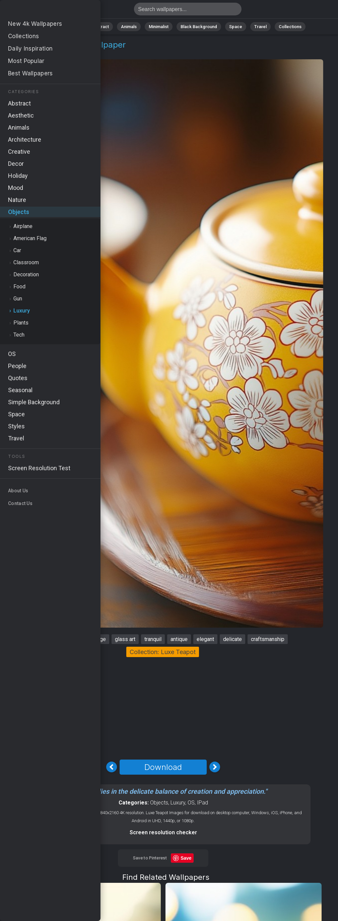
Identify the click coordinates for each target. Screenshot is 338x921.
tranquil (152, 639)
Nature (72, 26)
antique (179, 639)
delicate (232, 639)
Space (235, 26)
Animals (129, 26)
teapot (46, 639)
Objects (28, 52)
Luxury (53, 52)
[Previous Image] (111, 767)
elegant (205, 639)
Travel (260, 26)
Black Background (199, 26)
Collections (290, 26)
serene (71, 639)
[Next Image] (214, 767)
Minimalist (158, 26)
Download (163, 767)
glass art (125, 639)
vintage (97, 639)
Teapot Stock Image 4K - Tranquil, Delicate (40, 10)
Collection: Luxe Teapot (163, 651)
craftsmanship (267, 639)
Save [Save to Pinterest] (186, 858)
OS (191, 802)
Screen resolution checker (163, 832)
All (51, 26)
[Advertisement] (163, 707)
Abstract (100, 26)
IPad (202, 802)
